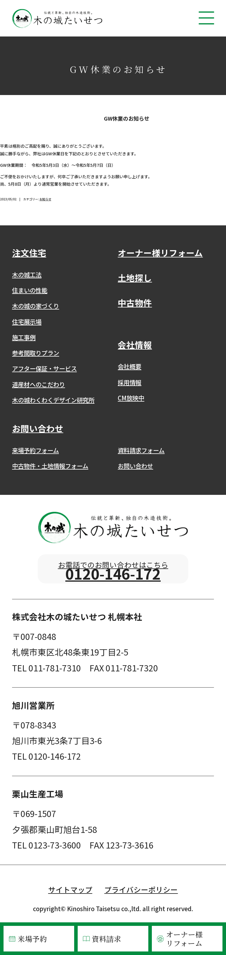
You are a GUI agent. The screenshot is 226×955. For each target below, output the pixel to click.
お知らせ (45, 199)
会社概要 (129, 366)
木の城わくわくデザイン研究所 (53, 399)
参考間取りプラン (35, 352)
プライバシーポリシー (141, 899)
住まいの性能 (29, 290)
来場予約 (27, 939)
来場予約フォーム (35, 450)
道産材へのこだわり (38, 384)
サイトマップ (70, 899)
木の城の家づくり (35, 305)
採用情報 (129, 382)
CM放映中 (131, 397)
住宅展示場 (26, 321)
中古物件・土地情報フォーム (50, 465)
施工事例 (24, 337)
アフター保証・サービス (44, 368)
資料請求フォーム (141, 450)
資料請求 (101, 939)
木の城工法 (26, 274)
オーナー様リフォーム (179, 938)
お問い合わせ (135, 465)
